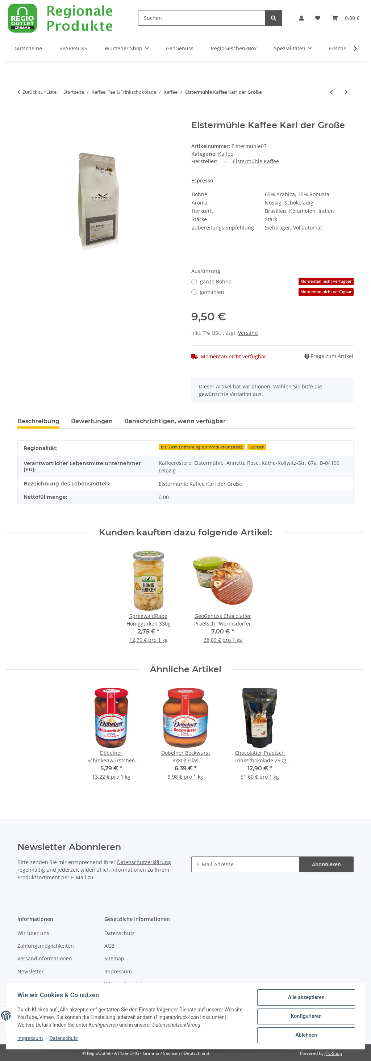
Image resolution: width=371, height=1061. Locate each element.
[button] (301, 17)
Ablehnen (305, 1035)
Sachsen (256, 447)
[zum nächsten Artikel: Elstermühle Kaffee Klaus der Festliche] (346, 92)
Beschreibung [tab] (38, 421)
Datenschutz (64, 1038)
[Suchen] (202, 18)
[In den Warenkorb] (23, 116)
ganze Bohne (277, 281)
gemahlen (277, 292)
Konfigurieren (305, 1016)
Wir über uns (33, 933)
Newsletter (30, 971)
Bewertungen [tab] (92, 421)
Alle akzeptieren (305, 998)
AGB (109, 945)
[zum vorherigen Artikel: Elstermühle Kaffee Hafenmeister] (331, 92)
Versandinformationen (44, 958)
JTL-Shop (333, 1053)
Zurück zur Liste (39, 92)
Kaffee (225, 153)
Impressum (30, 1038)
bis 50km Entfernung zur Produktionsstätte (202, 447)
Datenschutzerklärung (144, 862)
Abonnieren (326, 864)
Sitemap (114, 958)
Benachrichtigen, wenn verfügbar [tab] (175, 421)
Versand (248, 332)
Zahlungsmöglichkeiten (45, 945)
